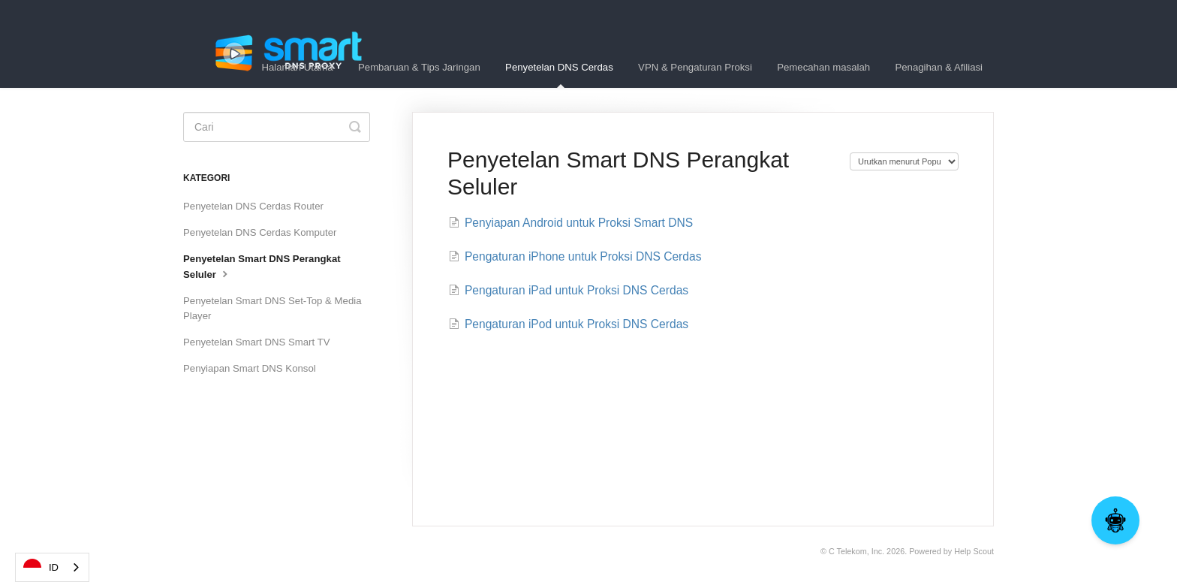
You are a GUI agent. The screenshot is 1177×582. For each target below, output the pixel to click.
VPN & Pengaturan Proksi (695, 67)
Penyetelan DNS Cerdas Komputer (260, 232)
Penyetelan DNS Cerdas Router (253, 206)
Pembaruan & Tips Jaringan (419, 67)
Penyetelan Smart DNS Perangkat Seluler (262, 266)
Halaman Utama (297, 67)
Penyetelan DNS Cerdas (559, 75)
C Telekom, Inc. (856, 551)
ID (41, 568)
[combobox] (52, 567)
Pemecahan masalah (823, 67)
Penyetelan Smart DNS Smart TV (256, 342)
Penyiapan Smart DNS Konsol (249, 368)
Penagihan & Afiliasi (939, 67)
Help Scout (974, 551)
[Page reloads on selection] (904, 161)
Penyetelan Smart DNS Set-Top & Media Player (272, 308)
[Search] (276, 127)
